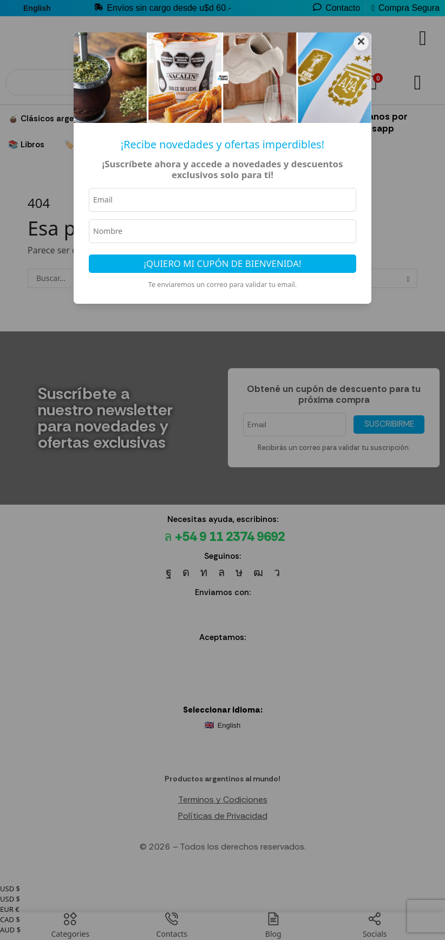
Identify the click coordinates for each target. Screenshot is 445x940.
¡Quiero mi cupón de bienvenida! (223, 264)
